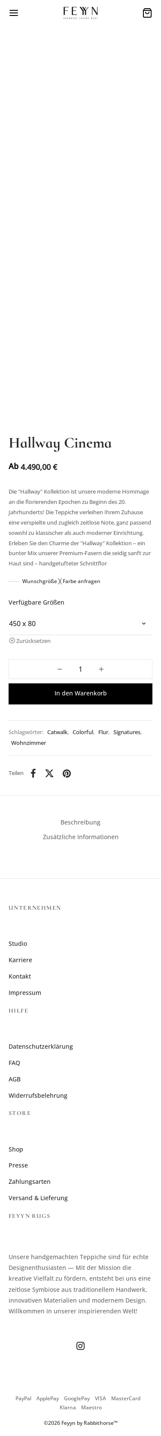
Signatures (126, 732)
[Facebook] (33, 773)
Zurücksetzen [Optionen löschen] (33, 641)
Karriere (20, 960)
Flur (103, 732)
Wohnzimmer (28, 743)
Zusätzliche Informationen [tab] (80, 837)
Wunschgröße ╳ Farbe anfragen (61, 581)
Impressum (25, 992)
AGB (15, 1079)
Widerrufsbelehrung (38, 1095)
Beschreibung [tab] (80, 822)
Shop (16, 1149)
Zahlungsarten (30, 1181)
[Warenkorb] (147, 13)
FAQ (14, 1063)
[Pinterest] (66, 773)
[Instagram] (80, 1346)
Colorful (83, 732)
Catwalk (57, 732)
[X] (49, 773)
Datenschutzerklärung (41, 1046)
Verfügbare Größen (36, 602)
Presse (18, 1165)
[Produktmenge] (80, 669)
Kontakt (20, 976)
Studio (18, 943)
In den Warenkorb (81, 693)
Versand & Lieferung (38, 1198)
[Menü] (14, 13)
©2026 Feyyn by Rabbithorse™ (81, 1423)
